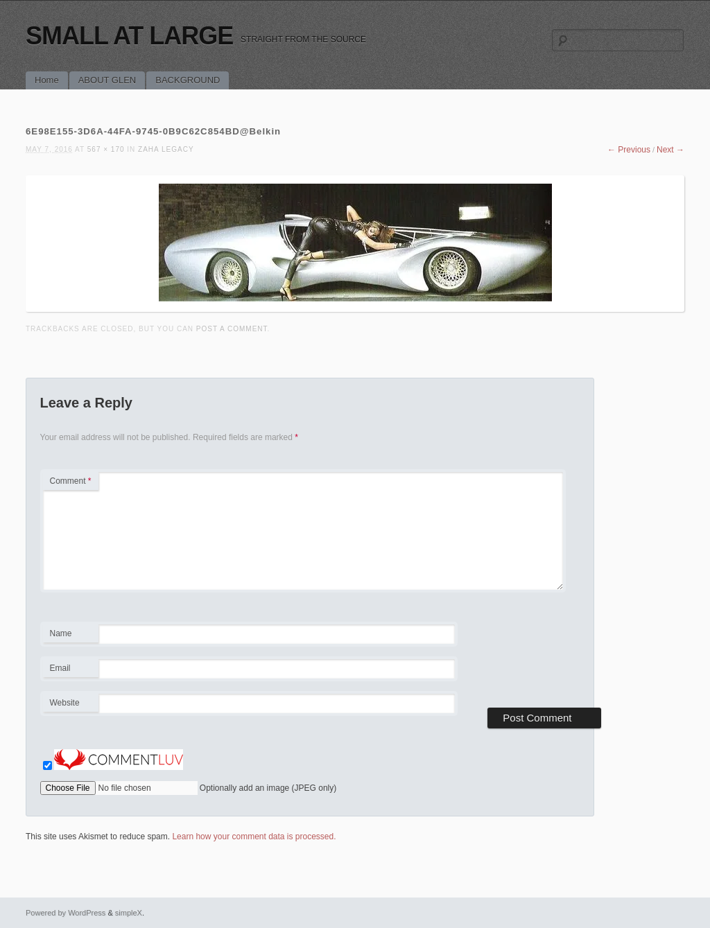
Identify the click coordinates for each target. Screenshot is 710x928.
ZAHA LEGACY (165, 149)
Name (70, 635)
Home (47, 80)
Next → (670, 150)
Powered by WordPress (65, 913)
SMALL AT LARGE (129, 35)
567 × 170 (106, 149)
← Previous (628, 150)
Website (65, 703)
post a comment (232, 329)
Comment (71, 481)
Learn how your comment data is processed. (254, 836)
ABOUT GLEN (107, 80)
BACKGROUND (187, 80)
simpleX (128, 913)
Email (70, 670)
